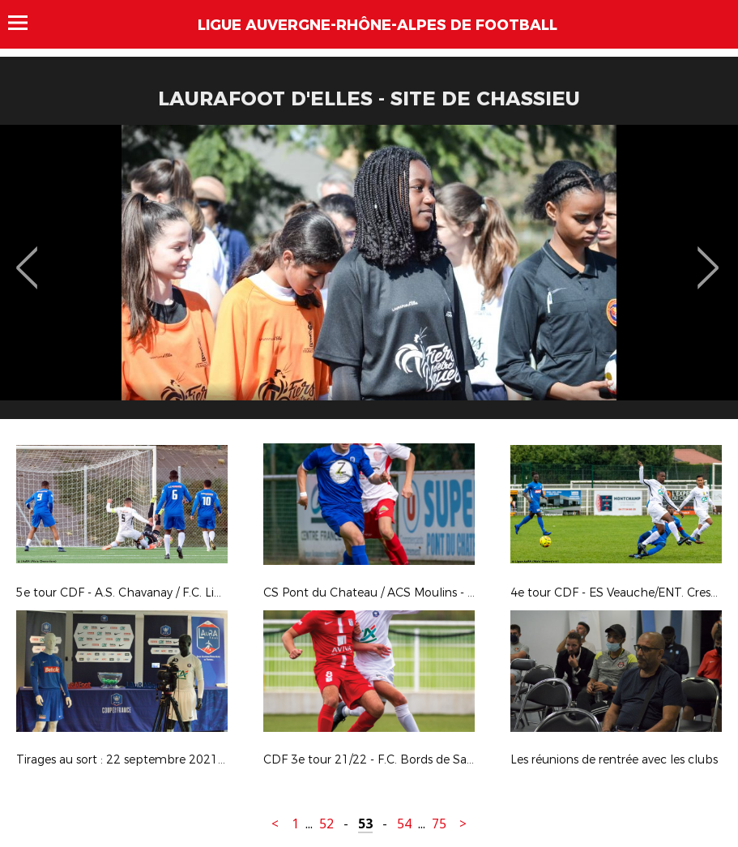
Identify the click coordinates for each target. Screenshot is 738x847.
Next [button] (708, 256)
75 (439, 824)
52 (326, 824)
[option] (369, 278)
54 (404, 824)
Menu (25, 22)
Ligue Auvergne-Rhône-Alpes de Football (377, 25)
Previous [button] (27, 256)
